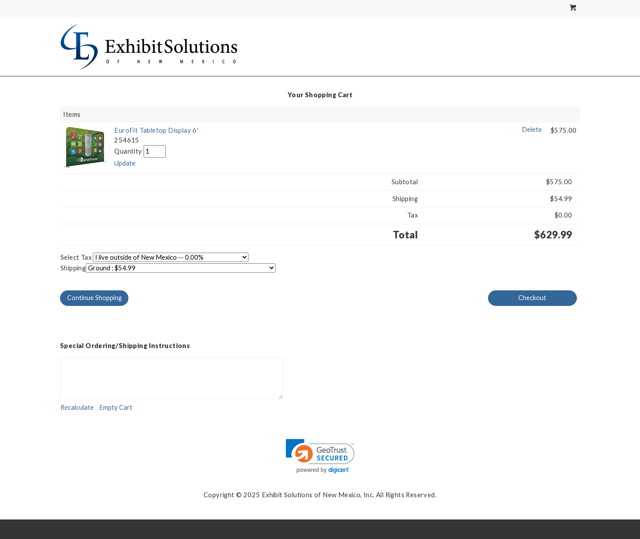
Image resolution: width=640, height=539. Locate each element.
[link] (320, 456)
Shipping (73, 268)
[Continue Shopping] (94, 298)
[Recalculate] (77, 407)
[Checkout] (532, 298)
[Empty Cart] (116, 407)
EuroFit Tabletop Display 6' (156, 130)
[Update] (125, 163)
